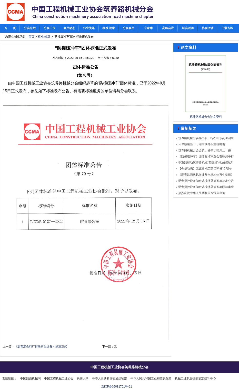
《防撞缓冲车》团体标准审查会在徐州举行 (206, 156)
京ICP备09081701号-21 (116, 386)
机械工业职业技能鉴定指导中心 (195, 378)
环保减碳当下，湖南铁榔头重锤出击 (201, 144)
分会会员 (128, 28)
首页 (31, 36)
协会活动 (207, 28)
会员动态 (69, 28)
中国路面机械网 (30, 378)
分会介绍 (30, 28)
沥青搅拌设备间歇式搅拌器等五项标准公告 (206, 181)
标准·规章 (108, 28)
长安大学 (83, 378)
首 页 (10, 28)
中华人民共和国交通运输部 (109, 378)
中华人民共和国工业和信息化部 (150, 378)
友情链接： (9, 378)
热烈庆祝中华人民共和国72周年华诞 (201, 193)
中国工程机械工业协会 (58, 378)
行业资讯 (89, 28)
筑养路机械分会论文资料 (206, 116)
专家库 (148, 28)
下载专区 (227, 28)
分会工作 (49, 28)
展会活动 (188, 28)
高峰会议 (168, 28)
